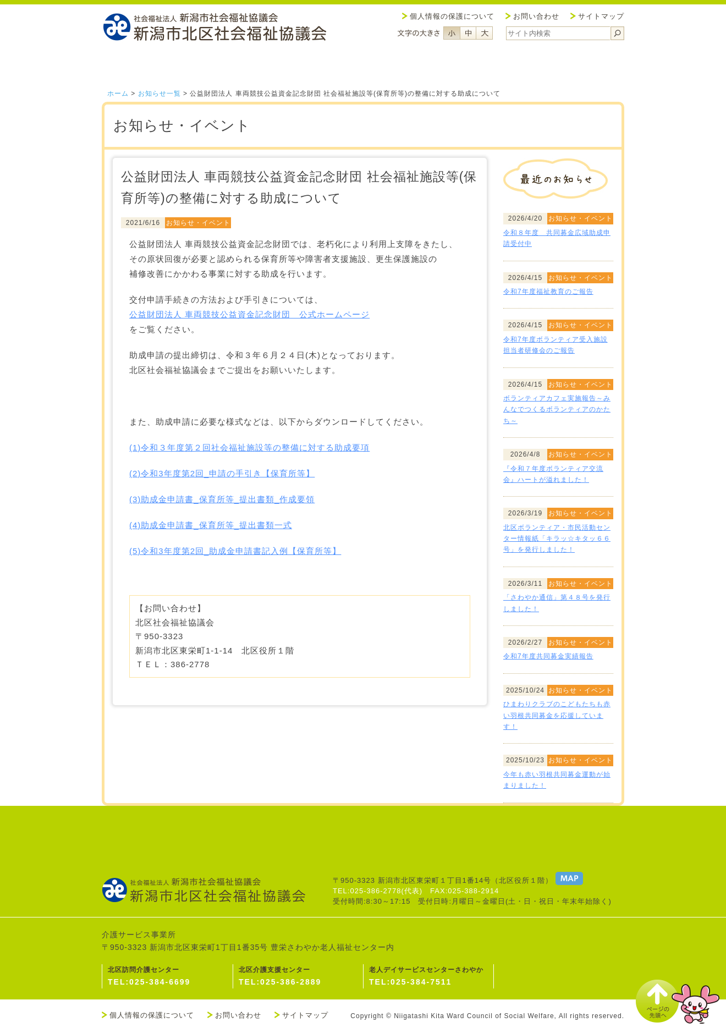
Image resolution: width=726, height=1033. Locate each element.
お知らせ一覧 (159, 93)
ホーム (118, 93)
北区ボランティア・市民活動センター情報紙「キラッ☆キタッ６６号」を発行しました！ (556, 539)
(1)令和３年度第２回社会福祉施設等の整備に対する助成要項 (249, 447)
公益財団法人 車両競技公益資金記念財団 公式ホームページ (249, 314)
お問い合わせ (536, 16)
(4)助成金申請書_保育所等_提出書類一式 (210, 525)
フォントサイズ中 (468, 33)
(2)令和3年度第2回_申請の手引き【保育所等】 (222, 473)
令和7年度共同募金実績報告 (548, 656)
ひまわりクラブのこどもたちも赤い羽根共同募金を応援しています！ (556, 715)
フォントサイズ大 (484, 33)
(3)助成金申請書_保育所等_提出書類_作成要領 (222, 499)
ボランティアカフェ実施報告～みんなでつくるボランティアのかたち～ (556, 409)
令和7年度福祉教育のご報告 (548, 291)
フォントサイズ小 (451, 33)
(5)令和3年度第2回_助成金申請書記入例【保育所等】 (235, 551)
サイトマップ (601, 16)
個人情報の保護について (452, 16)
